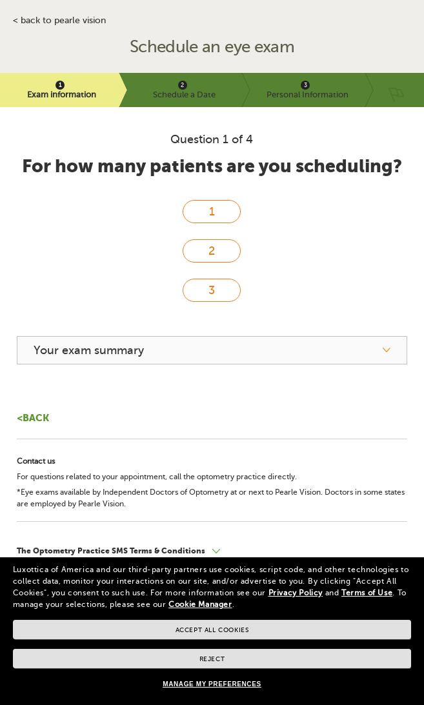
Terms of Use (366, 592)
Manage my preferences (212, 684)
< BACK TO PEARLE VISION (59, 20)
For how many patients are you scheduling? (212, 166)
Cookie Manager (200, 604)
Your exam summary (89, 350)
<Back (33, 417)
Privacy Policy (295, 592)
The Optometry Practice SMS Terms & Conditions (112, 550)
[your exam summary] (212, 350)
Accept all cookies (212, 629)
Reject (212, 658)
